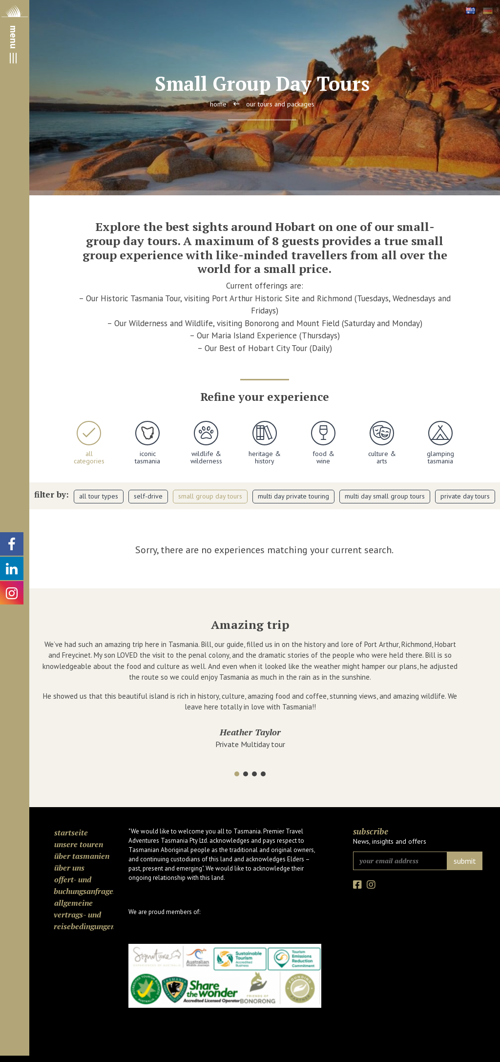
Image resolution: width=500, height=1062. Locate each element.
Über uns (69, 867)
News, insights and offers (389, 841)
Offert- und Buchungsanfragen (84, 885)
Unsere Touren (78, 844)
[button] (236, 773)
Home (218, 104)
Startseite (71, 832)
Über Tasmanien (81, 856)
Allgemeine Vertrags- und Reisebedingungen (84, 914)
